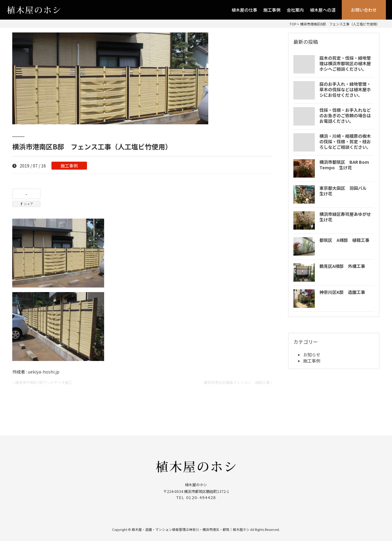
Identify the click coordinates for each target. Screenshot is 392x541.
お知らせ (311, 354)
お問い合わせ (364, 10)
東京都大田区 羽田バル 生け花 (345, 191)
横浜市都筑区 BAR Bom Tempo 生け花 (344, 165)
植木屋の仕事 (244, 10)
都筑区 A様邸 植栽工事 (344, 240)
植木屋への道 (323, 10)
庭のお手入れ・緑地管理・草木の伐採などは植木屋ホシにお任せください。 (345, 89)
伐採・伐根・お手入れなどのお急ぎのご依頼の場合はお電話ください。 (345, 115)
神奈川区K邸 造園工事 (342, 292)
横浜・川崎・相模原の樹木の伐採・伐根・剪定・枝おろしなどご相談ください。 (345, 141)
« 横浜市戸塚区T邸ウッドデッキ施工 (42, 382)
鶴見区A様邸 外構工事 (342, 266)
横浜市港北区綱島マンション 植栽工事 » (238, 382)
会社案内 (295, 10)
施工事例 (272, 10)
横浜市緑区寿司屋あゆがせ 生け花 (347, 217)
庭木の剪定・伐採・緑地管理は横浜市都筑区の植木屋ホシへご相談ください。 (345, 63)
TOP (292, 23)
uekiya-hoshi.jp (43, 372)
